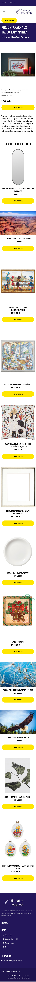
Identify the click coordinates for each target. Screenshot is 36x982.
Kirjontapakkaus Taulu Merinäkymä (18, 384)
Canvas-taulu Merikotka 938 (18, 737)
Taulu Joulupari (18, 642)
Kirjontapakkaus (7, 92)
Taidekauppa (9, 20)
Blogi (7, 947)
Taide (13, 90)
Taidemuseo (9, 943)
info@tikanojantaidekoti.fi (9, 3)
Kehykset (24, 90)
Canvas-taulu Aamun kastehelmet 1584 (18, 690)
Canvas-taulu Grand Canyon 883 (18, 238)
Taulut (16, 92)
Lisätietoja (18, 107)
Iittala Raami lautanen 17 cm (18, 573)
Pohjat (18, 90)
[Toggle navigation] (4, 11)
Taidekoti (8, 935)
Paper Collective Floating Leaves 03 (18, 797)
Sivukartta (26, 978)
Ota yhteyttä (16, 975)
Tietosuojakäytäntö (13, 978)
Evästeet (26, 975)
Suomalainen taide (11, 939)
